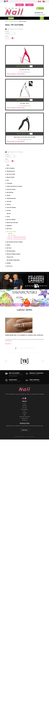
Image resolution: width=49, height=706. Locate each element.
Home (6, 21)
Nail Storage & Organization (13, 260)
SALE (8, 165)
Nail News (24, 405)
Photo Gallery (24, 409)
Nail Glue (10, 233)
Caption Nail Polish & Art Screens (14, 186)
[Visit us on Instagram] (25, 398)
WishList (23, 66)
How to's (24, 407)
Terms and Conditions (24, 416)
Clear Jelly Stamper (11, 207)
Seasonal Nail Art (11, 171)
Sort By (7, 31)
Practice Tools (10, 257)
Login (29, 5)
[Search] (42, 18)
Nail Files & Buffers (11, 219)
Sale (24, 414)
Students (9, 263)
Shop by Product (10, 177)
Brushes (8, 244)
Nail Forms (9, 228)
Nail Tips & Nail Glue (13, 21)
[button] (16, 348)
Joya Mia (9, 210)
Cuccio (8, 216)
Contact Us (24, 420)
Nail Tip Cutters (11, 235)
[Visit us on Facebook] (23, 398)
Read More (8, 343)
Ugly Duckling (10, 192)
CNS (8, 180)
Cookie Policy (24, 418)
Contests (24, 413)
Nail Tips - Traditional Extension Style (17, 237)
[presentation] (6, 361)
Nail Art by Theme (11, 174)
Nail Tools (9, 247)
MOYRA (8, 195)
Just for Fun (9, 266)
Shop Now (11, 18)
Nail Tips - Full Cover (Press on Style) (17, 238)
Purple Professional (11, 198)
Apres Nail (9, 201)
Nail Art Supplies (10, 168)
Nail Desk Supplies (11, 250)
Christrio (9, 204)
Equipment (9, 225)
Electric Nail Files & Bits (12, 222)
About (24, 403)
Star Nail (9, 213)
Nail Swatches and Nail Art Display (15, 241)
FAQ (24, 411)
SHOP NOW (24, 282)
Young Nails (9, 183)
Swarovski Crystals (11, 189)
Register (19, 5)
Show (6, 36)
